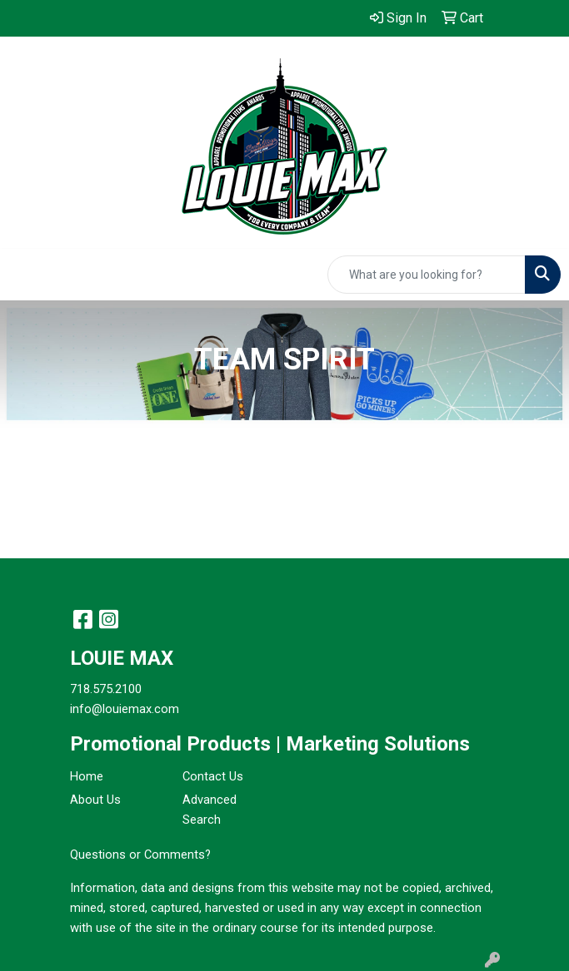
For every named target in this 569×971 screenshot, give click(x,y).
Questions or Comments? (140, 854)
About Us (95, 799)
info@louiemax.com (124, 708)
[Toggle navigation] (25, 274)
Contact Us (212, 776)
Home (86, 776)
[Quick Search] (426, 274)
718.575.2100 (106, 688)
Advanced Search (209, 809)
